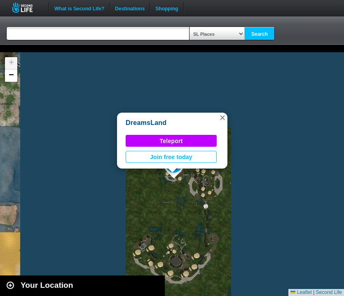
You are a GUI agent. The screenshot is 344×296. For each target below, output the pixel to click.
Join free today (171, 157)
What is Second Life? (79, 8)
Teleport (171, 141)
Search (259, 34)
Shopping (166, 8)
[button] (222, 118)
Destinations (130, 8)
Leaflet (300, 292)
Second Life (27, 7)
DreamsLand (146, 122)
